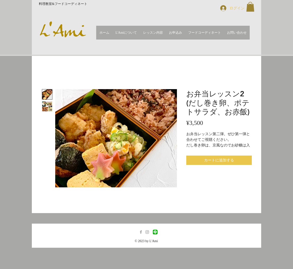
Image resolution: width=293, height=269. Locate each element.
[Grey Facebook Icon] (141, 232)
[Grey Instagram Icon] (147, 232)
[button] (250, 7)
